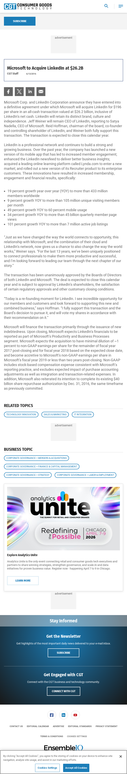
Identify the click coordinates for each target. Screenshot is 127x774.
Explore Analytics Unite (22, 555)
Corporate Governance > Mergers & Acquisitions (36, 458)
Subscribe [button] (63, 652)
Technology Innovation (21, 414)
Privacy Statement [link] (107, 726)
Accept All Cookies (76, 767)
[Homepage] (28, 6)
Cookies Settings (77, 736)
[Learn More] (63, 518)
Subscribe (19, 21)
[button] (120, 6)
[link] (8, 91)
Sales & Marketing (55, 414)
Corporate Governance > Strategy (27, 475)
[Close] (120, 756)
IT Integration (83, 414)
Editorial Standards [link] (80, 726)
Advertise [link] (58, 726)
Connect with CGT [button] (63, 691)
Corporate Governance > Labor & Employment (85, 475)
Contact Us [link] (16, 726)
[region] (63, 762)
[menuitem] (8, 91)
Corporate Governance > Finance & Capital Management (41, 466)
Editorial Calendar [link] (38, 726)
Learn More (23, 580)
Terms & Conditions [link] (51, 736)
